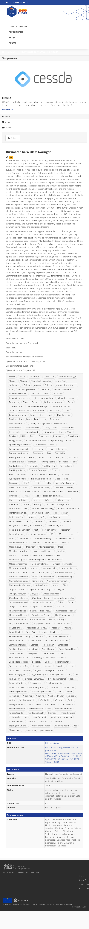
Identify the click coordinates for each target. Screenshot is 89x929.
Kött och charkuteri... (68, 534)
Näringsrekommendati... (58, 580)
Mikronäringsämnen (18, 563)
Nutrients (34, 568)
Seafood (34, 644)
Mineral (56, 563)
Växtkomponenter (27, 700)
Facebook (7, 127)
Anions (37, 385)
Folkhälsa (63, 461)
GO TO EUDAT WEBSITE (17, 2)
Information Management (57, 504)
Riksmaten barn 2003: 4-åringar (39, 51)
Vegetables (14, 695)
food (49, 708)
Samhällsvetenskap (18, 644)
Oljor (49, 589)
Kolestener (52, 521)
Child (11, 410)
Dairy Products (46, 415)
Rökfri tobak (35, 640)
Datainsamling (15, 419)
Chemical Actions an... (62, 406)
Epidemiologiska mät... (19, 449)
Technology (14, 678)
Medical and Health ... (43, 551)
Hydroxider (73, 491)
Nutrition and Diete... (18, 572)
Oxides (71, 602)
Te (69, 674)
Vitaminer (27, 695)
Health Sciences (32, 491)
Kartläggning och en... (59, 517)
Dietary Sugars (50, 427)
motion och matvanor (19, 717)
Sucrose (26, 670)
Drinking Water (65, 432)
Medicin (61, 551)
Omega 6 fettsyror (50, 593)
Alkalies (23, 381)
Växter (12, 700)
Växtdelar (72, 695)
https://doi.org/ (52, 743)
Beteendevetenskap (44, 398)
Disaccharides (67, 427)
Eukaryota (38, 449)
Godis (66, 478)
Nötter (56, 585)
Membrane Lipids (17, 559)
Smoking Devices (16, 649)
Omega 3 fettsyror (17, 593)
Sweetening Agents (17, 674)
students (43, 721)
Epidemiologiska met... (45, 444)
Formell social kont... (18, 474)
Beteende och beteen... (19, 398)
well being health (61, 725)
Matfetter (30, 546)
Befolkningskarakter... (27, 389)
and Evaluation (34, 704)
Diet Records (40, 419)
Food (74, 461)
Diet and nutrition (17, 423)
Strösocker (14, 670)
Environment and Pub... (36, 440)
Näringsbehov (47, 576)
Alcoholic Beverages (68, 376)
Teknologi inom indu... (34, 678)
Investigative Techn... (41, 512)
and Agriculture (16, 704)
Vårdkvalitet (45, 700)
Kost (36, 529)
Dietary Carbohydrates (40, 423)
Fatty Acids (60, 453)
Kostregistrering (16, 534)
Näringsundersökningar (20, 585)
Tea (76, 674)
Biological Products (31, 402)
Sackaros (64, 640)
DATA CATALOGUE (18, 26)
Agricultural (49, 376)
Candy (70, 402)
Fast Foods (38, 453)
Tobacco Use (36, 683)
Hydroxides (14, 495)
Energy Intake (15, 440)
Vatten (69, 691)
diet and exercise (17, 708)
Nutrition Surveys (69, 568)
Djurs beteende (32, 432)
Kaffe (42, 517)
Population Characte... (37, 627)
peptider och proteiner (61, 717)
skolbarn (31, 721)
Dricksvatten (48, 432)
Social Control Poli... (68, 649)
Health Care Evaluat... (18, 487)
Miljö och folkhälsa (40, 563)
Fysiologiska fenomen (41, 478)
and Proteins (67, 704)
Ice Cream (13, 504)
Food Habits (32, 466)
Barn (11, 389)
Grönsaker (14, 483)
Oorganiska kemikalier (64, 597)
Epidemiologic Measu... (61, 440)
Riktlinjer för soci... (17, 640)
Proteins (67, 627)
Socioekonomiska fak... (19, 657)
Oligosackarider (36, 589)
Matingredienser (46, 546)
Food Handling (48, 466)
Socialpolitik (32, 653)
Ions (57, 512)
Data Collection (64, 415)
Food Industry (65, 466)
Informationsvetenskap (68, 508)
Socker (48, 661)
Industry (37, 504)
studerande (56, 721)
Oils (64, 585)
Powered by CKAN (79, 907)
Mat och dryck (15, 546)
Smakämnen (48, 644)
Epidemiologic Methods (19, 444)
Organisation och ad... (19, 602)
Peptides (36, 606)
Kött (52, 534)
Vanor (59, 691)
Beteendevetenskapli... (67, 398)
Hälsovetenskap (64, 500)
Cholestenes (39, 410)
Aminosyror (14, 385)
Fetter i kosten (45, 457)
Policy (61, 619)
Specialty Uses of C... (18, 666)
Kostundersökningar (37, 534)
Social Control (48, 649)
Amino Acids (61, 381)
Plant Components (63, 615)
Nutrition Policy (50, 568)
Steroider (36, 666)
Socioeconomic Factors (52, 653)
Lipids (11, 538)
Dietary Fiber (15, 427)
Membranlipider (36, 559)
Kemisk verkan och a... (19, 521)
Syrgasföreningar (38, 674)
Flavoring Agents (47, 461)
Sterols (71, 666)
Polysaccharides (63, 623)
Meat (60, 546)
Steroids (48, 666)
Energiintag (73, 436)
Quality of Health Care (51, 632)
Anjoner (48, 385)
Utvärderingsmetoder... (42, 691)
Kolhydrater (14, 525)
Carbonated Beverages (37, 406)
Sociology (36, 661)
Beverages (14, 402)
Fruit (34, 474)
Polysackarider (15, 627)
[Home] (3, 51)
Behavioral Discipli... (18, 393)
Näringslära (37, 580)
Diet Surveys (55, 419)
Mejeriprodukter (53, 555)
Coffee (67, 410)
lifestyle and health (35, 712)
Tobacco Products (17, 683)
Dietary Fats (59, 423)
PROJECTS (14, 37)
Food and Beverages (38, 470)
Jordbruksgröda (16, 517)
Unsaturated (68, 687)
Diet (28, 419)
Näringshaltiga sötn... (18, 580)
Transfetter (54, 687)
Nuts (34, 576)
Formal (55, 470)
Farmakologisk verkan (19, 453)
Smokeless (63, 644)
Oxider (61, 602)
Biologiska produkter (53, 402)
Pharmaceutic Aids (17, 610)
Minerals (68, 563)
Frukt (42, 474)
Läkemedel (36, 542)
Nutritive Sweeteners (18, 576)
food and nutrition (63, 708)
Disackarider (14, 432)
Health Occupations (64, 487)
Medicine (37, 555)
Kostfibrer (65, 529)
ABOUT (13, 42)
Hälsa (36, 495)
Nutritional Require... (64, 572)
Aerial (22, 376)
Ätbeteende (31, 729)
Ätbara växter (15, 729)
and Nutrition (51, 704)
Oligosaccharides (17, 589)
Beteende (58, 393)
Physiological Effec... (18, 615)
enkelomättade (36, 708)
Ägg (75, 725)
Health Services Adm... (54, 491)
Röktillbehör (50, 640)
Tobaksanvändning (54, 683)
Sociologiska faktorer (18, 661)
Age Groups (34, 376)
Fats (49, 453)
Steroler (60, 666)
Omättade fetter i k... (18, 597)
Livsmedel (23, 538)
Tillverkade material (57, 678)
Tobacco (74, 678)
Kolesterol (66, 521)
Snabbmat (33, 649)
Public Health (15, 632)
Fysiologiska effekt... (18, 478)
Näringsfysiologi (65, 576)
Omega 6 (34, 593)
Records (39, 636)
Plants (52, 619)
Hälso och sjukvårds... (53, 495)
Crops (32, 415)
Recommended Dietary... (20, 636)
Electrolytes (44, 436)
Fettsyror (60, 457)
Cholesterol (54, 410)
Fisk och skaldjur (16, 461)
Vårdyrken (59, 700)
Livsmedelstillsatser (18, 542)
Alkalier (12, 381)
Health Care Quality (41, 487)
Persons (60, 606)
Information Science (18, 508)
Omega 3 (60, 589)
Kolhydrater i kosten (33, 525)
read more (7, 109)
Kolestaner (38, 521)
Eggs (32, 436)
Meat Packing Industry (19, 551)
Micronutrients (55, 559)
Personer (48, 606)
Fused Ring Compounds (60, 474)
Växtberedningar (56, 695)
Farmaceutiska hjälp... (57, 449)
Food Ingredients (17, 470)
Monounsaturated (17, 568)
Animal (27, 385)
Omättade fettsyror (41, 597)
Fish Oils (72, 457)
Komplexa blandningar (19, 529)
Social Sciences (16, 653)
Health (48, 483)
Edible (23, 436)
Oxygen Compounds (18, 606)
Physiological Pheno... (41, 615)
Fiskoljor (32, 461)
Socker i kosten (62, 661)
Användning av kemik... (66, 385)
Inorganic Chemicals (18, 512)
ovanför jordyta (40, 717)
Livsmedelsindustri (63, 538)
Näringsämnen (41, 585)
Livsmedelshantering (41, 538)
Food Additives (16, 466)
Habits (37, 483)
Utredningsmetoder (18, 691)
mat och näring (68, 712)
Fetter (32, 457)
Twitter (6, 122)
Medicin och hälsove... (19, 555)
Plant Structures (37, 619)
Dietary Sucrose (32, 427)
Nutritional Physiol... (41, 572)
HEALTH (26, 483)
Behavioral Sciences (40, 393)
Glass (57, 478)
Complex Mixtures (17, 415)
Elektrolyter (58, 436)
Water (71, 700)
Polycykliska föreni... (43, 623)
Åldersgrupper (47, 729)
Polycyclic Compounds (19, 623)
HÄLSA (27, 495)
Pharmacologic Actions (65, 610)
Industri (26, 504)
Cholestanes (23, 410)
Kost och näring (49, 529)
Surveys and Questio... (55, 670)
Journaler (31, 517)
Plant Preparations (17, 619)
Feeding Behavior (17, 457)
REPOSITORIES (16, 32)
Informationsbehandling (42, 508)
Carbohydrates (16, 406)
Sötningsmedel (57, 674)
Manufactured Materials (56, 542)
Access (12, 376)
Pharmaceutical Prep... (40, 610)
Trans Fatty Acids (36, 687)
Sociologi (38, 657)
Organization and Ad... (43, 602)
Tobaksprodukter (17, 687)
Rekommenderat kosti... (58, 636)
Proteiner (55, 627)
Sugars (38, 670)
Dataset (12, 51)
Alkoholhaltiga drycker (41, 381)
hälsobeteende (16, 712)
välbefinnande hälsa (41, 725)
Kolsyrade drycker (55, 525)
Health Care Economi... (65, 483)
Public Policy (31, 632)
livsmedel (52, 712)
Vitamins (40, 695)
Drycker (12, 436)
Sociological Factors (55, 657)
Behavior (45, 389)
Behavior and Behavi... (64, 389)
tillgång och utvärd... (18, 725)
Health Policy (15, 491)
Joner (65, 512)
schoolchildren (16, 721)
